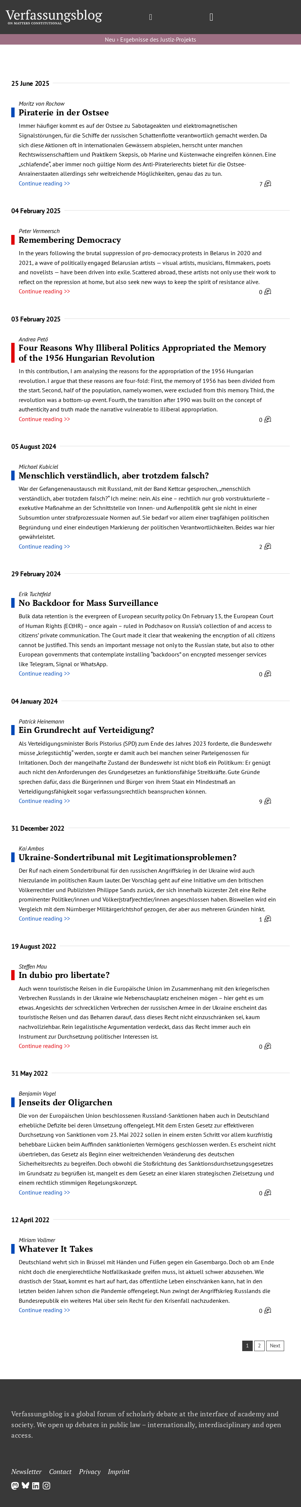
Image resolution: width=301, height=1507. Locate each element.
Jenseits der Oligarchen (65, 1102)
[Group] (54, 12)
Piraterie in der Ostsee (64, 112)
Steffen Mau (33, 966)
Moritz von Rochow (41, 103)
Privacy (89, 1471)
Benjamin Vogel (37, 1093)
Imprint (119, 1471)
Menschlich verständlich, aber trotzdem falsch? (114, 475)
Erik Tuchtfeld (35, 594)
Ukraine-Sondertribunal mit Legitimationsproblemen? (128, 857)
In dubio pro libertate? (64, 974)
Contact (60, 1471)
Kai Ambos (31, 848)
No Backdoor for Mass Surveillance (88, 602)
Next (275, 1345)
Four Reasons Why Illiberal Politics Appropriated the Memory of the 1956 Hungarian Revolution (143, 352)
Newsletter (26, 1471)
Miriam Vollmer (37, 1240)
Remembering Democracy (70, 239)
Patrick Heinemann (41, 721)
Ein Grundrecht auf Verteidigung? (87, 729)
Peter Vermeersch (39, 231)
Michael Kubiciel (38, 466)
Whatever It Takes (56, 1248)
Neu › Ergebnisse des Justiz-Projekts (150, 39)
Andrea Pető (33, 339)
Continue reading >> (44, 183)
